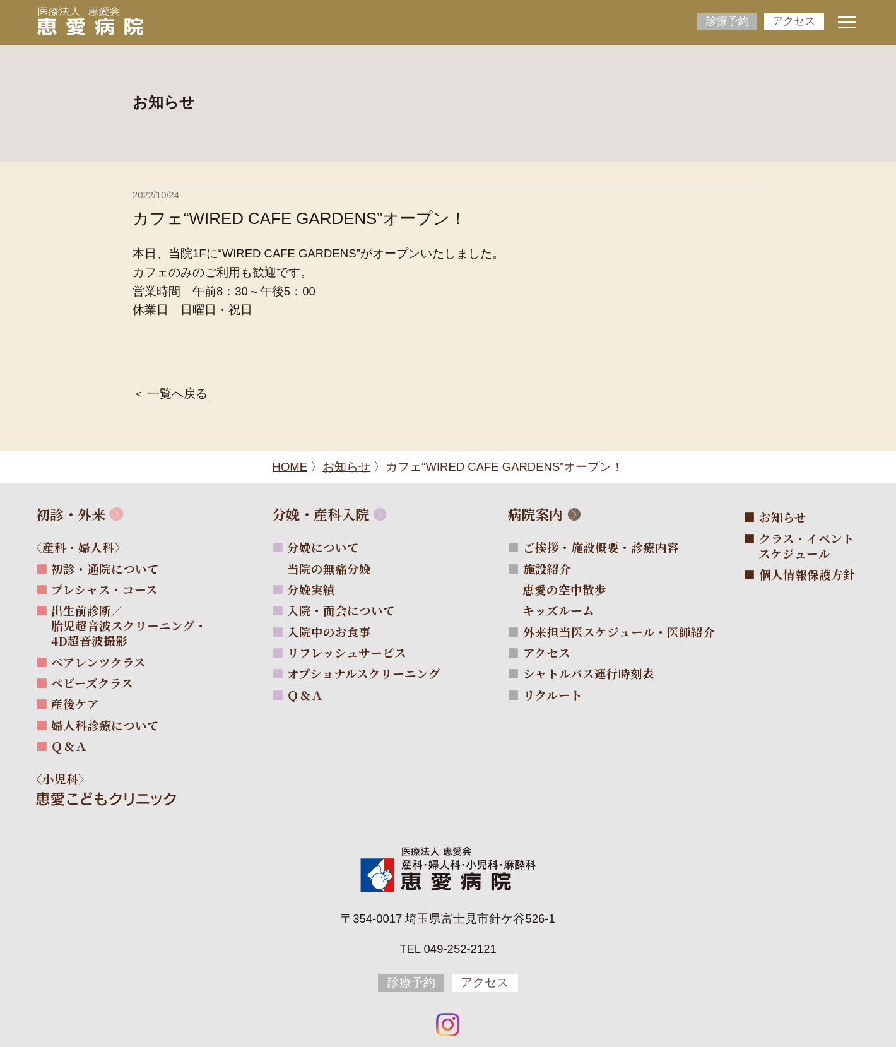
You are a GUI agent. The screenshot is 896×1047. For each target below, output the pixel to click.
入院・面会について (341, 610)
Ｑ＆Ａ (69, 746)
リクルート (552, 695)
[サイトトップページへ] (90, 21)
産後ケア (75, 703)
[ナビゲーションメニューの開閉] (847, 22)
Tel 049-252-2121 (448, 948)
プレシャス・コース (104, 589)
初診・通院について (105, 568)
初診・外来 (70, 514)
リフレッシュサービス (346, 652)
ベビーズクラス (92, 683)
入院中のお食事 (329, 632)
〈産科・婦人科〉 (85, 547)
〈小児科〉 (67, 779)
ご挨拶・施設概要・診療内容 (601, 547)
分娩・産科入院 (320, 514)
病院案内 (535, 514)
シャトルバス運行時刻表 (588, 673)
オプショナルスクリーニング (363, 673)
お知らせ (782, 517)
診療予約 (727, 21)
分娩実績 (311, 589)
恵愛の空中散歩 (572, 589)
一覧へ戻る (178, 394)
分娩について (323, 547)
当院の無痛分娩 (336, 568)
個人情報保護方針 (807, 574)
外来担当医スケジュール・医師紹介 (619, 632)
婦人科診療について (105, 725)
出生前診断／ (129, 625)
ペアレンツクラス (98, 662)
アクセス (793, 21)
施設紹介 (547, 568)
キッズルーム (566, 610)
